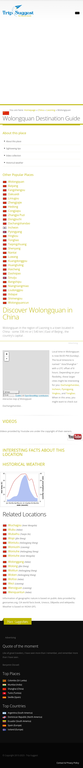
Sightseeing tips (13, 148)
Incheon (13, 227)
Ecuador (17, 721)
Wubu (15, 529)
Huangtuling (16, 265)
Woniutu (23, 542)
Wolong (18, 566)
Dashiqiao (14, 273)
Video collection (13, 155)
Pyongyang (15, 232)
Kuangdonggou (17, 261)
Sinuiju (12, 277)
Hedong (13, 207)
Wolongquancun (18, 302)
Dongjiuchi (14, 219)
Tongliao (13, 240)
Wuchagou (22, 525)
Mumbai (12, 684)
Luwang (13, 257)
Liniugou (13, 198)
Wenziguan (20, 588)
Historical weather (14, 162)
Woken (22, 575)
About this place (13, 141)
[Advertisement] (41, 62)
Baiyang (13, 186)
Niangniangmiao (18, 286)
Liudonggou (15, 290)
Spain (12, 725)
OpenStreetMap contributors (37, 396)
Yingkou (13, 236)
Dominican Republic (22, 717)
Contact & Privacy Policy (67, 762)
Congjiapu (14, 211)
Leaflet (18, 396)
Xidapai (12, 294)
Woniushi (18, 547)
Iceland (13, 729)
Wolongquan (16, 182)
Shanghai (13, 688)
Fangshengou (16, 190)
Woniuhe (23, 551)
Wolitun (22, 570)
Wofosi (16, 579)
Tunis (12, 693)
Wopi (17, 538)
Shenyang (14, 248)
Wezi (16, 583)
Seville (12, 697)
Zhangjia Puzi (16, 215)
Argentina (18, 712)
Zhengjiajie (15, 202)
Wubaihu (19, 534)
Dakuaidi (13, 194)
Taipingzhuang (17, 244)
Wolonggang (19, 562)
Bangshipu (14, 282)
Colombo (15, 680)
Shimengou (15, 298)
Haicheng (14, 269)
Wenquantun (20, 592)
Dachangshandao (19, 223)
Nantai (12, 252)
